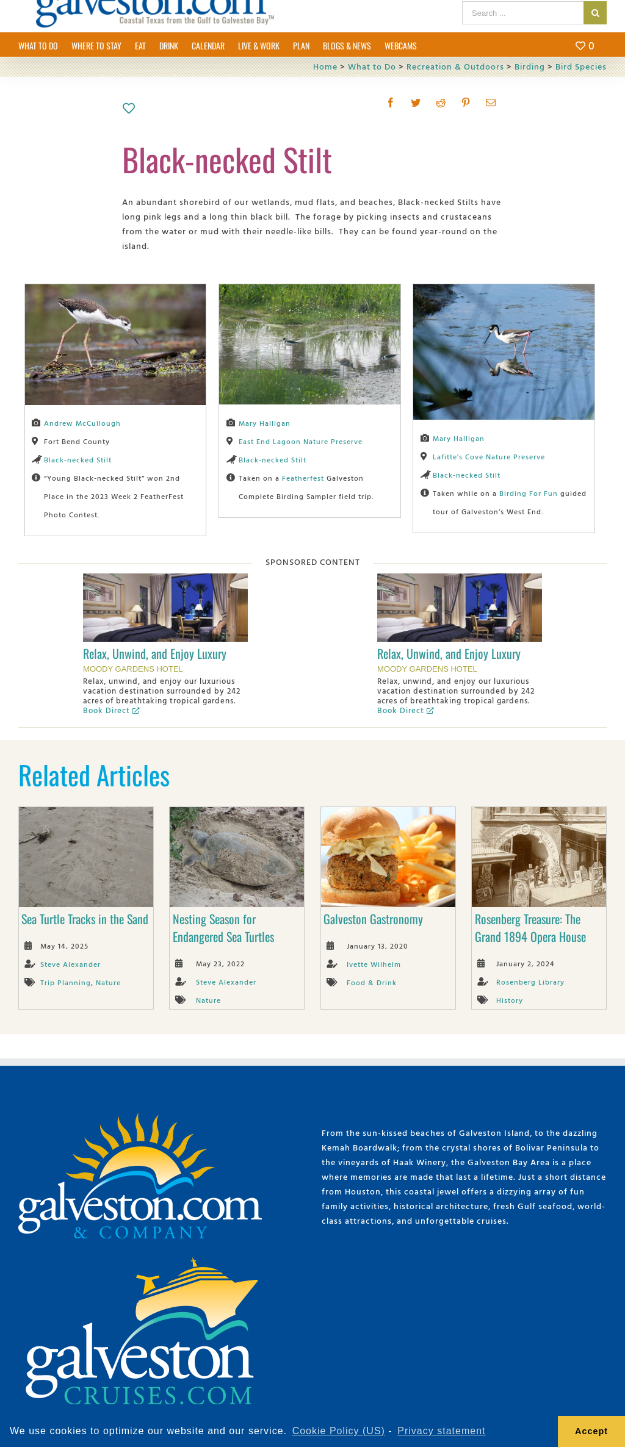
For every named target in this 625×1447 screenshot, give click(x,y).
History (509, 999)
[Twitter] (416, 102)
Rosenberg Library (530, 981)
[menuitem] (44, 44)
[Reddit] (441, 102)
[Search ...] (522, 12)
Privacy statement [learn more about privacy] (441, 1431)
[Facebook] (391, 102)
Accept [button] (591, 1431)
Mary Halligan (265, 422)
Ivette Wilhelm (374, 963)
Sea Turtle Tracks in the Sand (84, 919)
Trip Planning (65, 982)
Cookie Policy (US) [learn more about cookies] (338, 1431)
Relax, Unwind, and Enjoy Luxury (154, 653)
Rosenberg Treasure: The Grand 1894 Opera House (530, 928)
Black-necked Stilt (78, 459)
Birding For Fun (528, 492)
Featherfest (303, 477)
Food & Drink (372, 982)
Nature (108, 982)
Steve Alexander (70, 963)
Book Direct (111, 710)
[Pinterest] (466, 102)
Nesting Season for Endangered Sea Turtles (223, 928)
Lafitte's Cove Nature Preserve (489, 456)
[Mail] (491, 102)
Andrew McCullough (82, 422)
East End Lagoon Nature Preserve (301, 441)
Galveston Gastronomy (373, 919)
